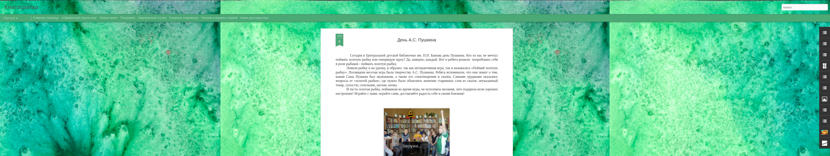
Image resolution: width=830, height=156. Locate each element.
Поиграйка (127, 18)
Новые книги (108, 18)
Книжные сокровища (183, 18)
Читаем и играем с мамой (219, 18)
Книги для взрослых (255, 18)
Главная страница (46, 18)
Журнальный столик (152, 18)
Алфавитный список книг (79, 18)
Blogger (450, 153)
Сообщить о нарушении (468, 153)
